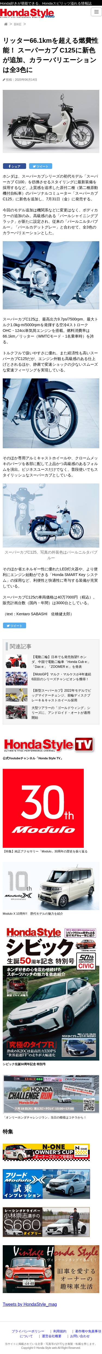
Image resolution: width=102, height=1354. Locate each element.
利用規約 (59, 1331)
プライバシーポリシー (28, 1331)
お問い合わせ (80, 1336)
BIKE (17, 24)
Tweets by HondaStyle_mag (30, 1304)
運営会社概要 (51, 1336)
